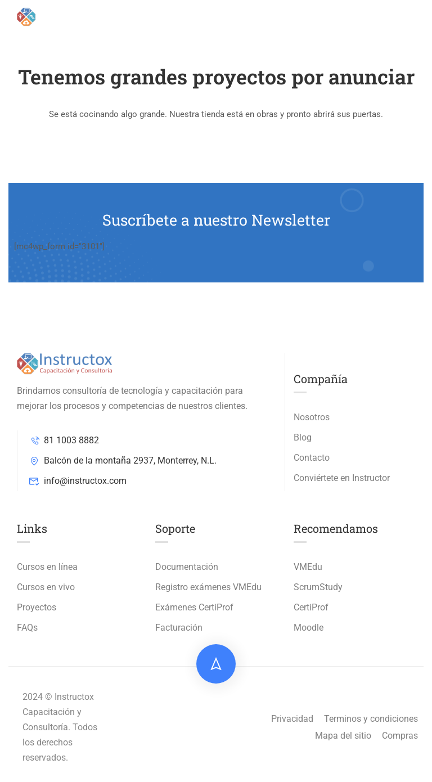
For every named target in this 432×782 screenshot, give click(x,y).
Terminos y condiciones (371, 718)
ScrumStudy (318, 587)
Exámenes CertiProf (194, 607)
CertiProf (311, 607)
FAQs (27, 627)
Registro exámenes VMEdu (208, 587)
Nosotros (312, 417)
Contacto (312, 457)
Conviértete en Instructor (342, 478)
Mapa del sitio (343, 735)
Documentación (186, 566)
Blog (303, 437)
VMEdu (308, 566)
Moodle (308, 627)
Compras (400, 735)
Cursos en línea (47, 566)
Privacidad (292, 718)
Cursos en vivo (46, 587)
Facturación (178, 627)
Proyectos (36, 607)
